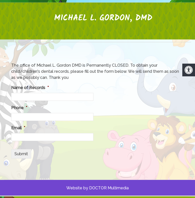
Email (18, 127)
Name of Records (30, 87)
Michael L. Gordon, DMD (103, 18)
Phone (19, 107)
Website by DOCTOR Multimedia (97, 188)
